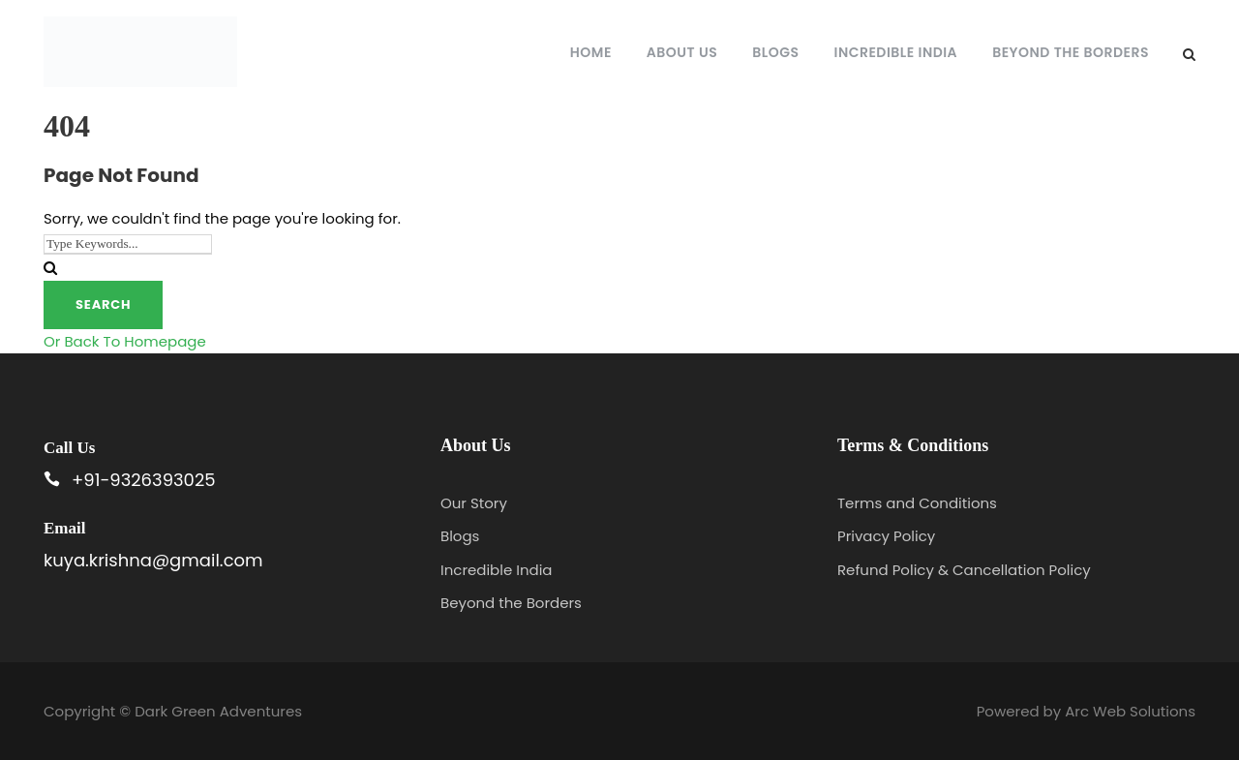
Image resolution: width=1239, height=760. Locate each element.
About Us (682, 52)
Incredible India (896, 52)
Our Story (473, 503)
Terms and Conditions (917, 503)
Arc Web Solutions (1130, 711)
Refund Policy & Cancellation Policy (964, 570)
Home (591, 52)
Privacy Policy (886, 536)
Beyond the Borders (1070, 52)
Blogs (775, 52)
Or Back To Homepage (125, 341)
